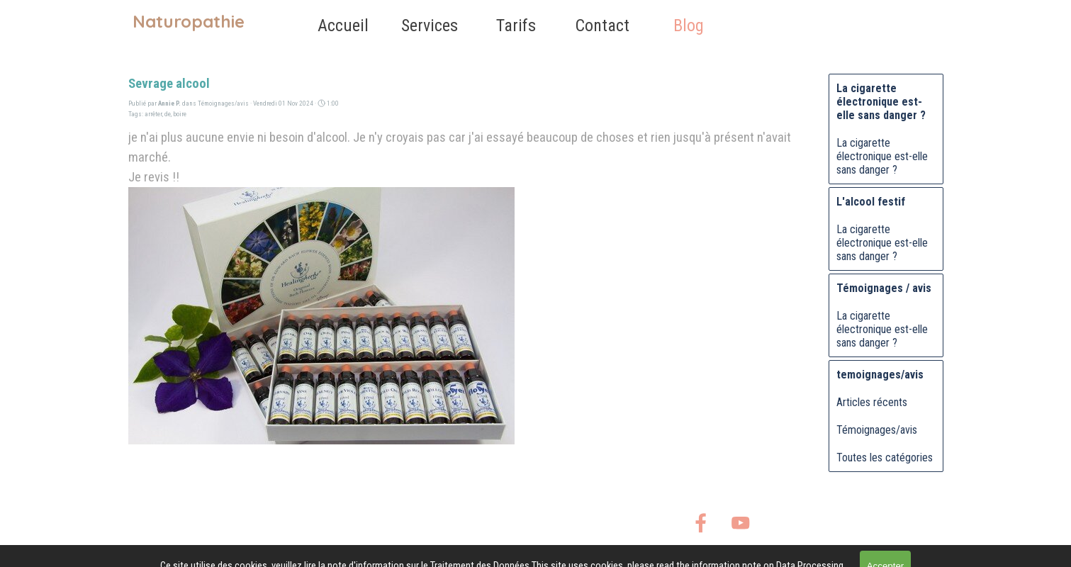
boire (179, 114)
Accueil (343, 25)
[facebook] (701, 523)
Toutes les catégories (884, 457)
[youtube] (740, 523)
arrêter (153, 114)
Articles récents (871, 402)
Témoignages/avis (876, 430)
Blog (688, 25)
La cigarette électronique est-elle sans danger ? (882, 156)
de (167, 114)
